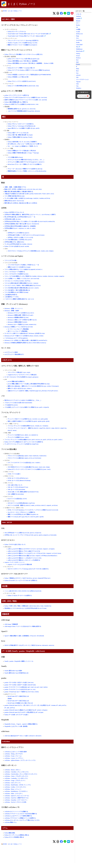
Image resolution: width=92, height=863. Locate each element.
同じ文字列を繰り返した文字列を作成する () (19, 217)
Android (78, 16)
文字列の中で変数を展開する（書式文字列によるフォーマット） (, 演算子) (30, 214)
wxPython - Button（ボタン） (12, 769)
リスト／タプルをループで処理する (14, 271)
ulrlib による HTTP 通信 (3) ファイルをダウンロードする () (34, 553)
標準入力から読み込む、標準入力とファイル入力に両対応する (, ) (33, 386)
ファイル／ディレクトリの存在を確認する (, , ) (33, 439)
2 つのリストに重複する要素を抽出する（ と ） (19, 299)
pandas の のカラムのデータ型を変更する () (23, 712)
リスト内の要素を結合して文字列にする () (18, 239)
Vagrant (78, 81)
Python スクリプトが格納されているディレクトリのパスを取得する (23, 442)
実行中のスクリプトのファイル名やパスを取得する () (22, 400)
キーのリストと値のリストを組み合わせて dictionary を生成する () (24, 333)
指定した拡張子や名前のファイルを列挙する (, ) (28, 421)
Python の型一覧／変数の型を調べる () (20, 135)
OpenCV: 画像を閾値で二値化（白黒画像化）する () (24, 636)
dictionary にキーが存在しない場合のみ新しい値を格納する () (25, 340)
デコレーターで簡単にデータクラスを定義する (25, 164)
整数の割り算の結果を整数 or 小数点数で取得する (18, 191)
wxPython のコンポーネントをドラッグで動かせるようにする (21, 820)
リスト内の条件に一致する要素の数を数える (17, 290)
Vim (77, 86)
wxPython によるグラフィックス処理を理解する (18, 816)
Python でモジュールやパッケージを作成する (20, 124)
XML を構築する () (16, 494)
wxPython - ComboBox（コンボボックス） (16, 778)
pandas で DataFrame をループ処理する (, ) (21, 692)
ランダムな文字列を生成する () (18, 244)
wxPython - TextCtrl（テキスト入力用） (15, 802)
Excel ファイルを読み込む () (17, 498)
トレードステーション (82, 79)
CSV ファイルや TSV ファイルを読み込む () (24, 462)
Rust (77, 70)
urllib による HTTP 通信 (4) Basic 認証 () (32, 555)
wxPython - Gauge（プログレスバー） (15, 780)
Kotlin (78, 42)
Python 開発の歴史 (9, 833)
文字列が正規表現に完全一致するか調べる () (21, 224)
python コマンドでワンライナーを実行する (16, 95)
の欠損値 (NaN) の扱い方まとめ (20, 703)
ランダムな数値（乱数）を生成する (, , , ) (27, 198)
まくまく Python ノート (21, 3)
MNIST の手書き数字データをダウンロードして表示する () (29, 645)
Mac (77, 46)
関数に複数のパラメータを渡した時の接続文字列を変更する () (29, 384)
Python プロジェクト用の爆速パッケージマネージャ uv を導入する (23, 54)
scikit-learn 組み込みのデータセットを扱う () (22, 736)
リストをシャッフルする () (17, 281)
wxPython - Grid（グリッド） (12, 782)
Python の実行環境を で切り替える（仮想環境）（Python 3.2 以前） (31, 63)
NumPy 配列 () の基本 (13, 670)
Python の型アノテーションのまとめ (18, 132)
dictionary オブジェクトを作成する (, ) (21, 313)
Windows (78, 88)
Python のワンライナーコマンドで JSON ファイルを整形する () (29, 469)
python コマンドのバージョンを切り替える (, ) (23, 59)
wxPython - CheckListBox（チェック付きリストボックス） (21, 774)
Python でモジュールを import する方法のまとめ (21, 126)
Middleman (79, 49)
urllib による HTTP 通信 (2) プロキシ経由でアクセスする (24, 551)
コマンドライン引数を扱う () (19, 372)
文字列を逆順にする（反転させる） (14, 242)
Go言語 (78, 29)
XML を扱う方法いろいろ (15, 485)
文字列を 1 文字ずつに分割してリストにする (20, 237)
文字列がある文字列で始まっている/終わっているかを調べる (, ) (29, 221)
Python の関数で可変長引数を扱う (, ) (23, 153)
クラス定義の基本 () (15, 157)
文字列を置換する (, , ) (19, 228)
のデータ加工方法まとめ (18, 701)
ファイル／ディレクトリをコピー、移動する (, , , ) (37, 429)
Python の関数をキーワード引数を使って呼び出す (22, 150)
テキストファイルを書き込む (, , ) (24, 458)
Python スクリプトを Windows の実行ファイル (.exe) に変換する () (29, 70)
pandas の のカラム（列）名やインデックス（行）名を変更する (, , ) (35, 707)
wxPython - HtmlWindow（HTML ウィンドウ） (17, 785)
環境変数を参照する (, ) (21, 109)
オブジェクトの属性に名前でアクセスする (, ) (26, 162)
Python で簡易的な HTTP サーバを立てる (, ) (27, 578)
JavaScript (79, 40)
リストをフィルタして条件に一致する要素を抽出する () (22, 285)
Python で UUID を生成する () (16, 246)
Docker (78, 25)
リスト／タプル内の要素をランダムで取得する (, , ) (34, 276)
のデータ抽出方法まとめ (18, 696)
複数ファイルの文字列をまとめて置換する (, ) (23, 514)
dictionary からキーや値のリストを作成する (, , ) (23, 336)
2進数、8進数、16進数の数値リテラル (15, 187)
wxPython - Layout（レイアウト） (14, 758)
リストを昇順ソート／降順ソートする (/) (21, 278)
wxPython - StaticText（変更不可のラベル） (16, 798)
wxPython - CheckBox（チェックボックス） (16, 772)
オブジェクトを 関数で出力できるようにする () (26, 159)
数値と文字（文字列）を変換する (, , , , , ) (23, 189)
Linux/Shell (79, 44)
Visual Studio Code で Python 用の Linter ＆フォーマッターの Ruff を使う (28, 33)
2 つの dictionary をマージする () (16, 338)
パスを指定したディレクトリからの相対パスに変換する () (26, 407)
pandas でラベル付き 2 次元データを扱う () (20, 685)
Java (77, 38)
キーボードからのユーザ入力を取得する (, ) (21, 377)
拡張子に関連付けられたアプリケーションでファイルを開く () (25, 100)
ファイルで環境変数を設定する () (24, 111)
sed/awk (78, 75)
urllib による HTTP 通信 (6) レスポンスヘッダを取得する (24, 560)
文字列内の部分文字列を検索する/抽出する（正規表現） (20, 226)
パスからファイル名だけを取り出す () (18, 402)
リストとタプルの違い (10, 260)
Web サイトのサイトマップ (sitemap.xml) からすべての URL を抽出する (28, 569)
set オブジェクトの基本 (11, 352)
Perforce (78, 58)
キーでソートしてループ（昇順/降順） (19, 329)
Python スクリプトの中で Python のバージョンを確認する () (25, 97)
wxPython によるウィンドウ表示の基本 (15, 751)
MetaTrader (79, 51)
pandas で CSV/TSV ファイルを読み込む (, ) (25, 687)
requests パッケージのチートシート (14, 562)
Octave (78, 55)
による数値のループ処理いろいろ (23, 146)
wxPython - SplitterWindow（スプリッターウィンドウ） (20, 760)
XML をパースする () (18, 487)
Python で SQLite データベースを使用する (20, 595)
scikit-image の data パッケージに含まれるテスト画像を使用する (22, 626)
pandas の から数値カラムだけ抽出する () (25, 710)
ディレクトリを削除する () (18, 437)
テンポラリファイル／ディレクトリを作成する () (21, 444)
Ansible (78, 18)
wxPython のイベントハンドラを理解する (16, 811)
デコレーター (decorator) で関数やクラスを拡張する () (25, 169)
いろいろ (78, 14)
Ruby (77, 68)
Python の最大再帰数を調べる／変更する (16, 102)
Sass (77, 73)
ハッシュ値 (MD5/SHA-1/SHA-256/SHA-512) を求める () (22, 591)
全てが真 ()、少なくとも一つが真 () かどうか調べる (25, 144)
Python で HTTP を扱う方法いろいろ (14, 544)
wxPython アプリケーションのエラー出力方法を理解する (20, 813)
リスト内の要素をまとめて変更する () (16, 292)
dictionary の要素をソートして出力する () (18, 327)
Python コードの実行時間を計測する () (23, 86)
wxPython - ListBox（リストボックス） (15, 787)
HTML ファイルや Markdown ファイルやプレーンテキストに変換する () (33, 510)
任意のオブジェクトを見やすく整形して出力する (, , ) (33, 391)
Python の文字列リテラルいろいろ (14, 212)
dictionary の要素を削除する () (17, 322)
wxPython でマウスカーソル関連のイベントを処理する (20, 818)
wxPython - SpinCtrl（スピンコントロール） (17, 795)
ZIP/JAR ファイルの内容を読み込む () (21, 503)
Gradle (78, 31)
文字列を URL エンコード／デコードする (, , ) (30, 535)
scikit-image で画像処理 (11, 624)
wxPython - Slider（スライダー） (13, 793)
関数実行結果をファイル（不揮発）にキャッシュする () (27, 171)
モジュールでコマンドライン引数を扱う (22, 375)
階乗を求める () (14, 201)
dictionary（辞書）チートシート (13, 308)
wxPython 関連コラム (10, 822)
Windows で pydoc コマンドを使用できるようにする (22, 42)
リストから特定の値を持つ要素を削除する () (21, 283)
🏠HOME (4, 11)
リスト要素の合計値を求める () (14, 196)
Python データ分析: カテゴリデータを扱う (16, 714)
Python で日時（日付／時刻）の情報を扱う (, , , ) (27, 606)
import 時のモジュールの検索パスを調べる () (23, 128)
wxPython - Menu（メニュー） (13, 789)
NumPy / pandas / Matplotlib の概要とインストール (18, 661)
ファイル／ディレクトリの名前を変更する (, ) (28, 426)
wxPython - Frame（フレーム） (13, 756)
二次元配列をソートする (11, 296)
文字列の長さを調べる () (12, 219)
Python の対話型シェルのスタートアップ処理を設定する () (29, 74)
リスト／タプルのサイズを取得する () (16, 274)
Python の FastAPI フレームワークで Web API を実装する (20, 580)
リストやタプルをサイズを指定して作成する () (23, 265)
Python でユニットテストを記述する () (22, 81)
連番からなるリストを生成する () (19, 267)
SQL (77, 77)
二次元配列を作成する (10, 294)
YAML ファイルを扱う (14, 474)
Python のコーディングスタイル (17, 31)
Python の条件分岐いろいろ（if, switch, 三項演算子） (23, 141)
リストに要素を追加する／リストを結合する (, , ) (23, 269)
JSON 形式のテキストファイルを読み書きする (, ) (29, 467)
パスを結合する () (11, 405)
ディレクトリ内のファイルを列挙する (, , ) (28, 419)
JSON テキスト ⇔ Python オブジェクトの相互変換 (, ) (30, 251)
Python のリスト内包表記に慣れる (14, 837)
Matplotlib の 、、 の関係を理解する (20, 724)
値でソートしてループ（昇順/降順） (18, 331)
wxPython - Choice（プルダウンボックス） (16, 776)
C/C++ (78, 23)
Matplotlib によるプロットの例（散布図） (16, 726)
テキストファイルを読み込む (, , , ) (27, 456)
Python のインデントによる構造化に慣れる (16, 835)
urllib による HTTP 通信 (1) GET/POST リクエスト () (31, 549)
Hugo (77, 36)
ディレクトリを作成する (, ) (23, 435)
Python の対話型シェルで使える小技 (18, 77)
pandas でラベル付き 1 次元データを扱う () (18, 682)
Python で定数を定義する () (20, 137)
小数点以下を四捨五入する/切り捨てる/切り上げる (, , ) (29, 194)
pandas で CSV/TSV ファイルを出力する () (19, 689)
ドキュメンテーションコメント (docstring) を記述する (23, 40)
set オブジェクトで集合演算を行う (14, 354)
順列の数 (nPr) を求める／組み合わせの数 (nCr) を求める (20, 203)
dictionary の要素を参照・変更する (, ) (20, 315)
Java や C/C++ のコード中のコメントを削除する (21, 512)
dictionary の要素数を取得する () (18, 317)
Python (78, 64)
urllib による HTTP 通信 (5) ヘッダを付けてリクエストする (24, 558)
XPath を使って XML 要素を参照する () (23, 492)
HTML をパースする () (18, 478)
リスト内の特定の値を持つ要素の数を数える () (21, 288)
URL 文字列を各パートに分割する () (22, 533)
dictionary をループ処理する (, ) (22, 324)
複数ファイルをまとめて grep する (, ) (26, 517)
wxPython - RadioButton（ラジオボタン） (16, 791)
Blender (78, 20)
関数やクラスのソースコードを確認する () (22, 45)
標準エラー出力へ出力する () (20, 388)
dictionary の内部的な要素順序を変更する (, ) (25, 343)
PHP (77, 62)
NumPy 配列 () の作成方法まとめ (16, 673)
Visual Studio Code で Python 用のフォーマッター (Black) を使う (26, 36)
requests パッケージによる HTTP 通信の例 (20, 564)
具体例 (9, 698)
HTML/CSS (79, 33)
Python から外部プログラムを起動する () (21, 104)
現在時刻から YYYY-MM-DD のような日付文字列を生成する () (25, 608)
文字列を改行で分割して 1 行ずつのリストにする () (26, 235)
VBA (77, 84)
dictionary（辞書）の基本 (11, 310)
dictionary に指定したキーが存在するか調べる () (22, 320)
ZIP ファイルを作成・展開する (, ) (33, 505)
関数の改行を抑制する (16, 381)
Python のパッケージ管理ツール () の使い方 (21, 68)
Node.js (78, 53)
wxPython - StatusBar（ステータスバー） (16, 800)
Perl (77, 60)
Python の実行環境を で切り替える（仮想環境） (23, 61)
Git (77, 27)
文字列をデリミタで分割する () (18, 233)
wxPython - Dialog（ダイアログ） (13, 754)
